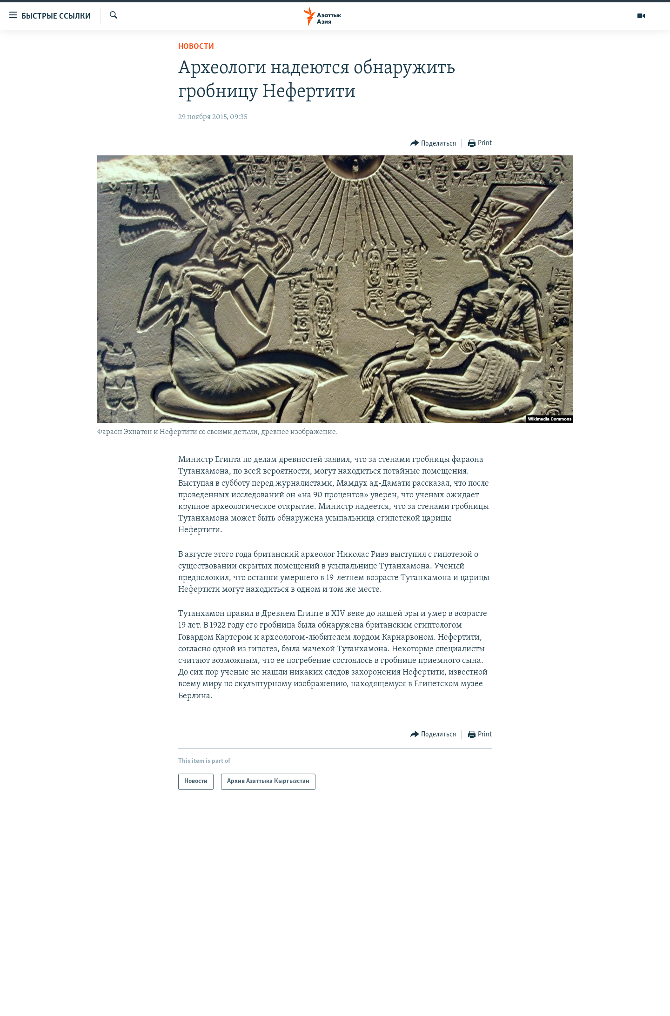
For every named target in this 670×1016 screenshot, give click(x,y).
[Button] (433, 143)
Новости (196, 46)
